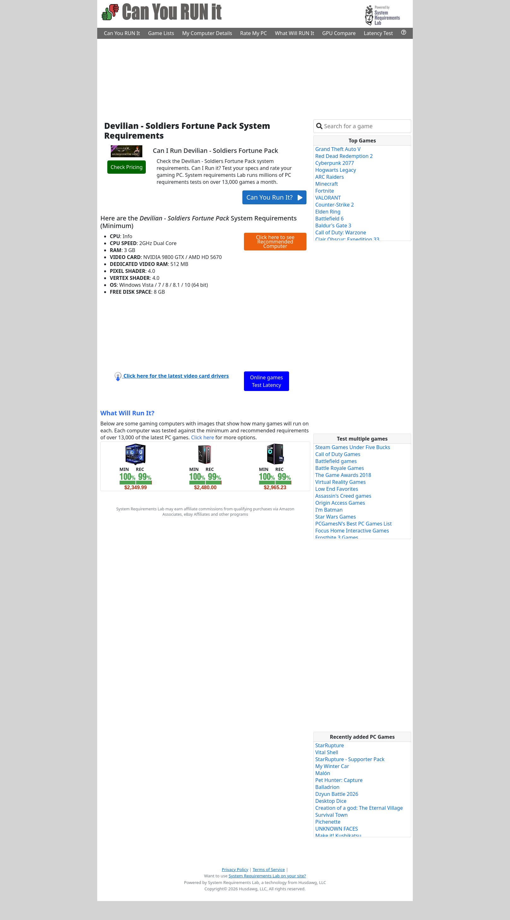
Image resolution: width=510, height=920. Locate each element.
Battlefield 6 (329, 218)
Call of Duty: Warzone (340, 232)
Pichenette (328, 821)
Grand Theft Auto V (337, 149)
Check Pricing (126, 167)
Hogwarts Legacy (335, 169)
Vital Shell (326, 752)
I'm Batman (329, 509)
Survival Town (331, 814)
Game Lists (161, 33)
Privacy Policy (235, 869)
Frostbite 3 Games (336, 537)
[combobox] (366, 126)
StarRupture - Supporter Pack (349, 759)
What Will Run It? (127, 413)
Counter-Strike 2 (334, 204)
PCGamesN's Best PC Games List (353, 523)
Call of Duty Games (337, 454)
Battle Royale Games (339, 468)
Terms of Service (269, 869)
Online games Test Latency (266, 381)
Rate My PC (253, 33)
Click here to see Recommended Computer (275, 242)
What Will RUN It (294, 33)
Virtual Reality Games (340, 481)
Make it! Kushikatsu (338, 835)
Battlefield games (336, 461)
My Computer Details (207, 33)
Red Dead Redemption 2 (344, 156)
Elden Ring (328, 211)
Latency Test (378, 33)
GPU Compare (339, 33)
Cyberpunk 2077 (334, 162)
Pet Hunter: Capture (339, 780)
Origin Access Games (340, 502)
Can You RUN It (122, 33)
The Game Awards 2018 (343, 475)
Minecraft (326, 183)
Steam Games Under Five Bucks (352, 447)
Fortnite (324, 190)
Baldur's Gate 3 (333, 225)
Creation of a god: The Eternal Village (359, 807)
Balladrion (327, 787)
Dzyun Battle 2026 (336, 794)
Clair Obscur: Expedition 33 (347, 239)
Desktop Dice (331, 800)
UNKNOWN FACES (336, 828)
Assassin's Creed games (343, 495)
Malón (322, 773)
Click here (202, 437)
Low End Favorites (336, 488)
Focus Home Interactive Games (352, 530)
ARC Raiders (329, 176)
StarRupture (329, 745)
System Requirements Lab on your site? (267, 876)
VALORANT (328, 197)
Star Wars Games (335, 516)
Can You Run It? (274, 197)
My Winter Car (332, 766)
